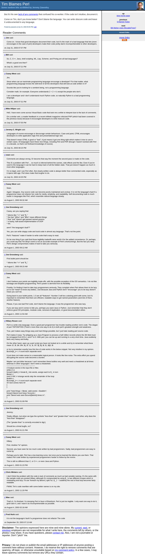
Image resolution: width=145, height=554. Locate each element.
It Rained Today (123, 22)
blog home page (123, 16)
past (85, 528)
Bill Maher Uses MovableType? (123, 28)
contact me (58, 533)
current (78, 528)
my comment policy (64, 550)
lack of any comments (28, 14)
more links (124, 37)
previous (6, 530)
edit (35, 27)
